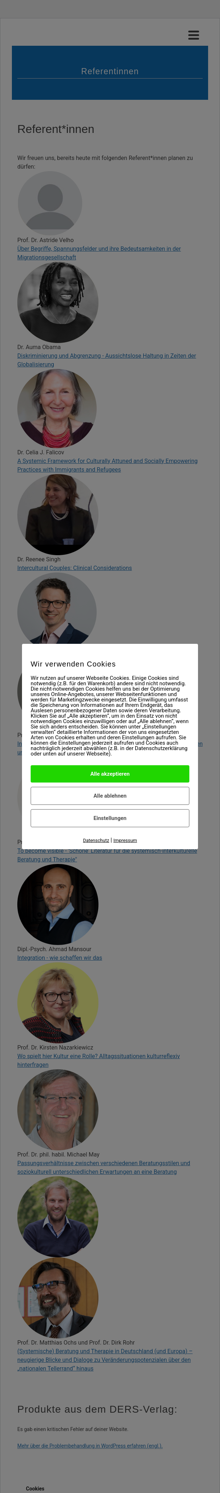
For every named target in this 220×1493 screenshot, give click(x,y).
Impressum (125, 840)
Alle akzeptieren (110, 774)
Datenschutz (96, 840)
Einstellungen (110, 818)
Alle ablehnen (110, 796)
